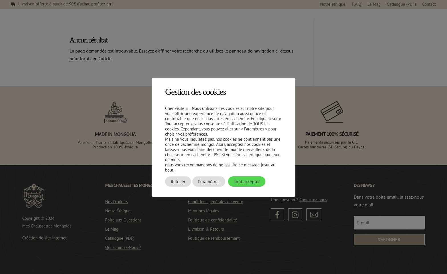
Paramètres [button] (209, 181)
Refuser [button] (178, 181)
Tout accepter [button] (247, 181)
